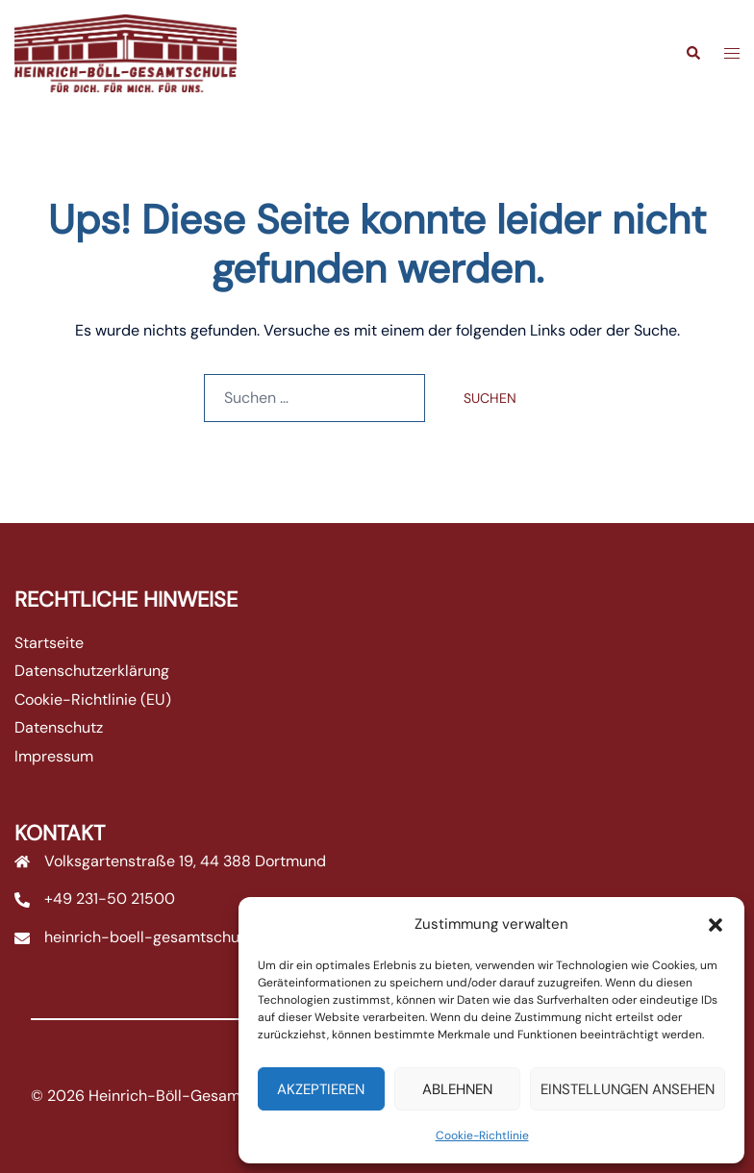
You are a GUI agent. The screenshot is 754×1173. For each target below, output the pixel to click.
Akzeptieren (320, 1089)
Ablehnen (457, 1089)
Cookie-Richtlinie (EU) (92, 699)
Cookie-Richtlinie (482, 1135)
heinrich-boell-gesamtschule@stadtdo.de (194, 937)
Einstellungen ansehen (627, 1089)
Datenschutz (58, 727)
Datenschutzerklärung (91, 671)
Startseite (49, 643)
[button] (715, 925)
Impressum (53, 756)
